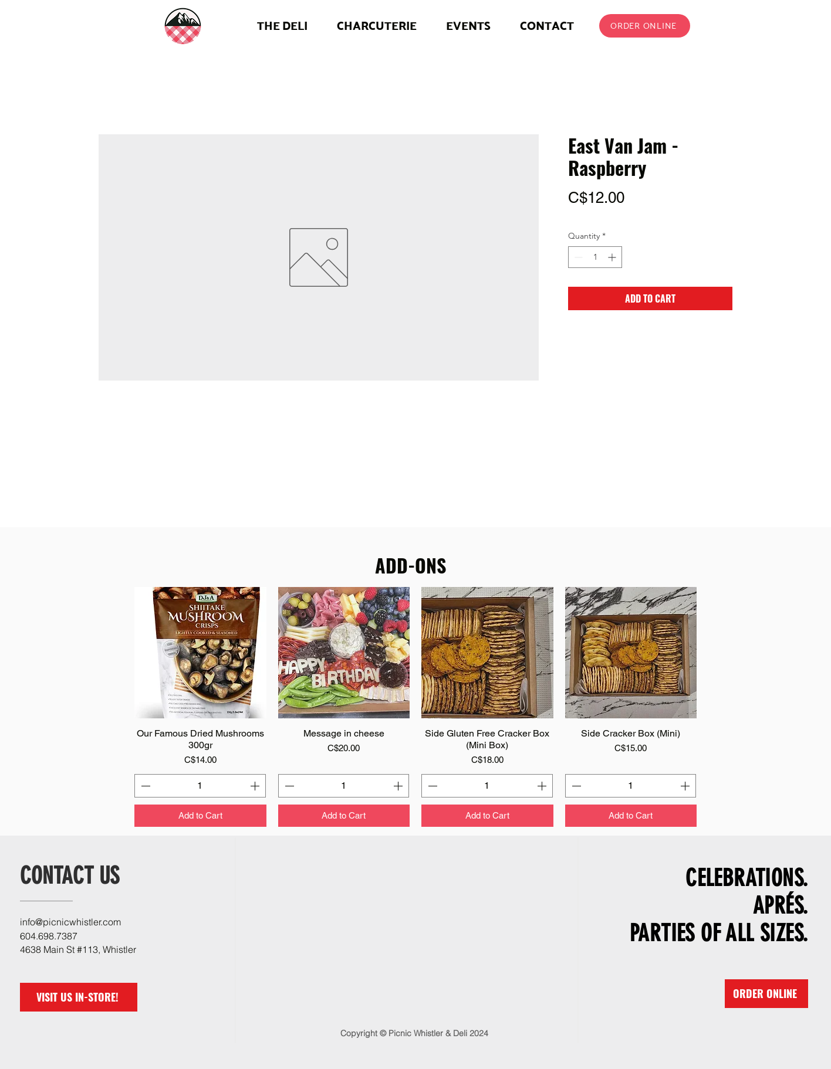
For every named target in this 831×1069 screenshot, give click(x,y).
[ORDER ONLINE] (644, 26)
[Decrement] (577, 257)
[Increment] (613, 257)
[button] (376, 25)
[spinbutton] (595, 257)
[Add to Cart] (200, 816)
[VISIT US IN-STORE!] (78, 997)
